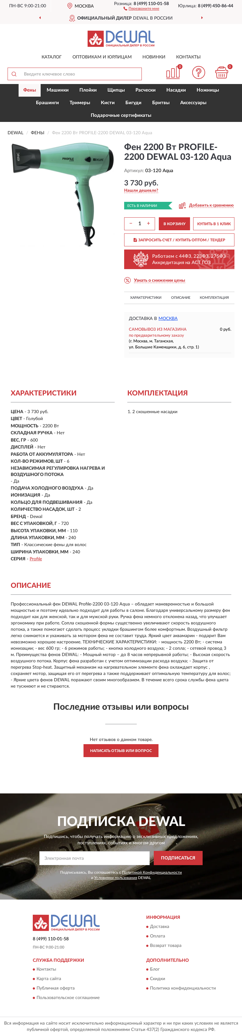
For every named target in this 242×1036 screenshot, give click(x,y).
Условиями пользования (115, 878)
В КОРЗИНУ (175, 224)
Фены (29, 90)
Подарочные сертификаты (121, 115)
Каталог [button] (52, 57)
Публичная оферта (56, 988)
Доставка (159, 927)
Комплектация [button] (214, 297)
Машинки (58, 90)
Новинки (153, 57)
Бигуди (133, 102)
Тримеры (80, 102)
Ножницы (208, 90)
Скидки (157, 979)
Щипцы (116, 90)
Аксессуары (193, 102)
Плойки (88, 90)
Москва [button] (168, 318)
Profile (36, 559)
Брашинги (47, 102)
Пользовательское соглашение (68, 998)
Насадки (176, 90)
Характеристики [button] (145, 297)
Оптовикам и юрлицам (102, 57)
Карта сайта (49, 979)
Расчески (145, 90)
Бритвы (161, 102)
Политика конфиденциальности (183, 988)
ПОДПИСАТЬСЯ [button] (178, 858)
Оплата (157, 936)
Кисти (108, 102)
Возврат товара (166, 945)
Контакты (188, 57)
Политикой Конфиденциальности (152, 872)
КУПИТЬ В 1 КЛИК (214, 224)
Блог (155, 969)
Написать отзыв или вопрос (121, 751)
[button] (141, 8)
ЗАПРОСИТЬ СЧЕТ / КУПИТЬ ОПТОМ (179, 240)
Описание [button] (180, 297)
